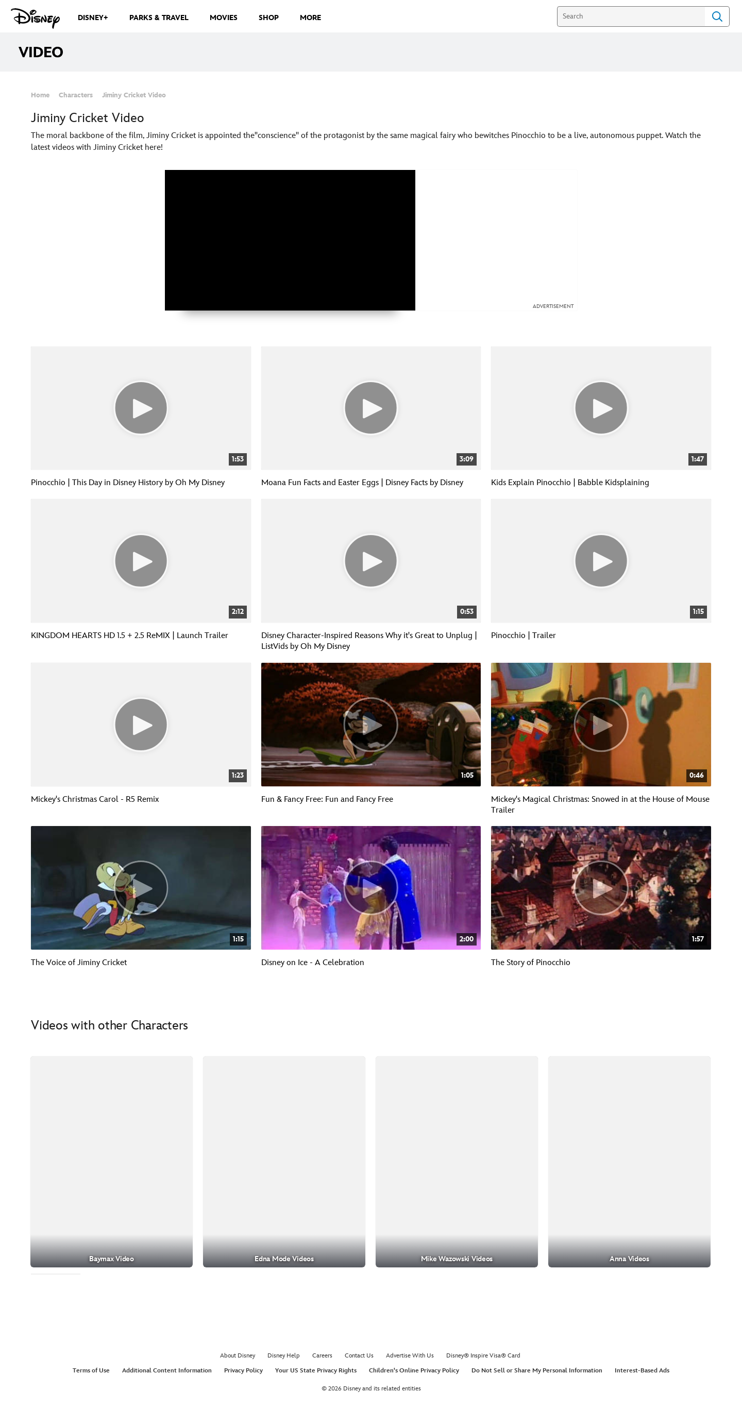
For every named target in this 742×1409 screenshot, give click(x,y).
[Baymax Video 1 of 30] (111, 1161)
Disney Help (283, 1356)
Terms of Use (91, 1370)
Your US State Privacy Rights (316, 1370)
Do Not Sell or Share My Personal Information (536, 1370)
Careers (322, 1356)
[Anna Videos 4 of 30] (629, 1161)
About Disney (237, 1356)
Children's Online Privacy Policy (414, 1370)
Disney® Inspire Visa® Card (483, 1356)
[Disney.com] (35, 18)
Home (40, 95)
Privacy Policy (243, 1370)
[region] (290, 240)
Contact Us (359, 1356)
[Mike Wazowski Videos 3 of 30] (457, 1161)
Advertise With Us (410, 1356)
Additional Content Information (167, 1370)
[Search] (631, 16)
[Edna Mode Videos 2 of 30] (284, 1161)
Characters (76, 95)
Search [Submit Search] (717, 16)
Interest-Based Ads (642, 1370)
